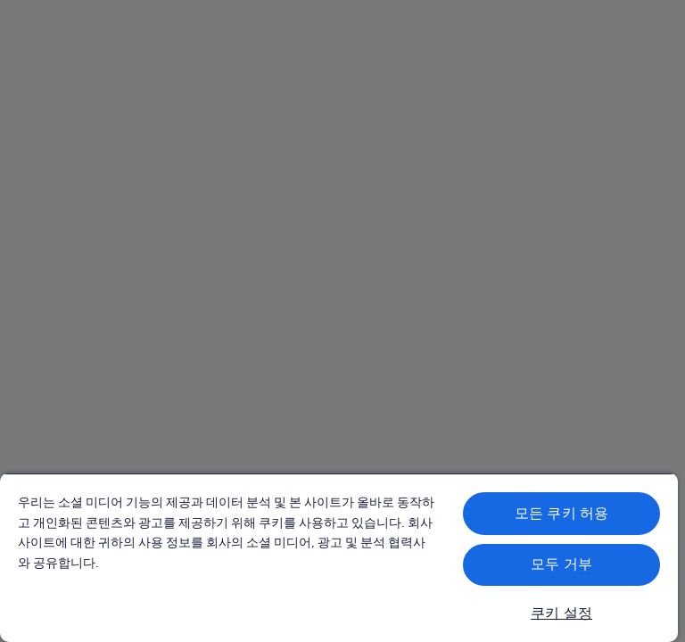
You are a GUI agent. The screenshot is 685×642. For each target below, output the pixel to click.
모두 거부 (561, 564)
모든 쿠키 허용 (561, 513)
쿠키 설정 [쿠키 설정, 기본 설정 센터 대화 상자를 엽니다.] (561, 613)
